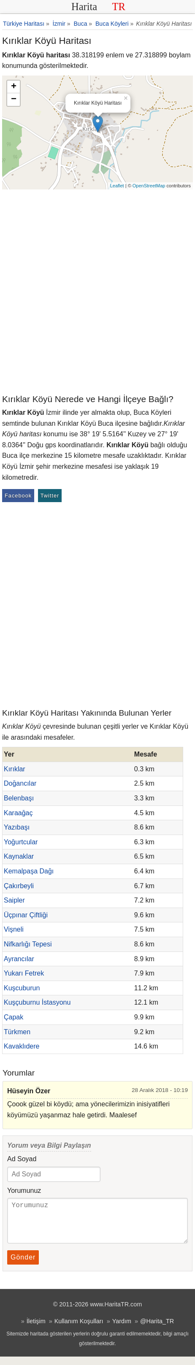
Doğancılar (20, 783)
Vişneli (14, 929)
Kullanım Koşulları (78, 1329)
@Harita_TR (157, 1329)
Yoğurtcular (21, 842)
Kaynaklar (19, 856)
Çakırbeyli (19, 885)
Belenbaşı (19, 798)
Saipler (14, 900)
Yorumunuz (24, 1190)
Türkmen (17, 1031)
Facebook (18, 495)
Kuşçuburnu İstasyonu (37, 1002)
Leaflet (117, 185)
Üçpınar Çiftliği (26, 915)
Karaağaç (18, 812)
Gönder (23, 1265)
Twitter (50, 495)
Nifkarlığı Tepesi (28, 944)
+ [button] (13, 87)
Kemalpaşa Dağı (29, 871)
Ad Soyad (21, 1158)
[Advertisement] (97, 291)
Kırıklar (14, 769)
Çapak (13, 1017)
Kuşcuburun (22, 988)
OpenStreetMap (149, 185)
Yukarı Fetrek (24, 973)
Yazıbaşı (17, 827)
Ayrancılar (19, 958)
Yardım (121, 1329)
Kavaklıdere (22, 1046)
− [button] (13, 99)
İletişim (36, 1329)
